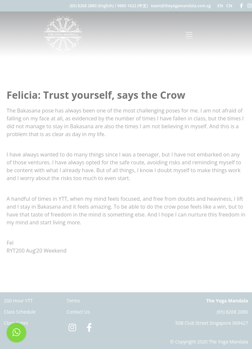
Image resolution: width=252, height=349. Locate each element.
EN (220, 6)
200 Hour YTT (18, 301)
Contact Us (78, 312)
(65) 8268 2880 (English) (92, 6)
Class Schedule (20, 312)
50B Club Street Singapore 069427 (211, 323)
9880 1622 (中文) (132, 6)
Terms (73, 301)
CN (229, 6)
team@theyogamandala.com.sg (181, 6)
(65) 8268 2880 (232, 312)
